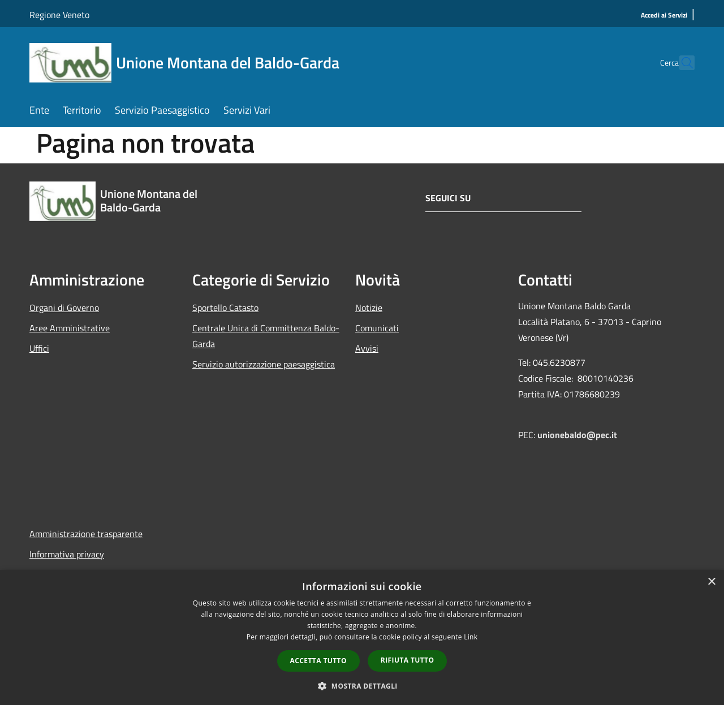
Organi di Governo (64, 307)
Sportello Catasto (225, 307)
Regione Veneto (59, 14)
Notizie (368, 307)
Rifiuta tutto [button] (407, 660)
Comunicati (377, 328)
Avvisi (366, 348)
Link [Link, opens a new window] (470, 637)
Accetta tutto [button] (318, 660)
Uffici (39, 348)
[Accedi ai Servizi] (664, 15)
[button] (362, 685)
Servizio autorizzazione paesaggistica (263, 364)
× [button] (711, 582)
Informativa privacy (66, 554)
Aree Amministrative (69, 328)
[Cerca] (681, 62)
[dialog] (362, 637)
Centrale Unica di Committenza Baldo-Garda (265, 336)
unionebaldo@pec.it (578, 435)
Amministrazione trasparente (86, 533)
